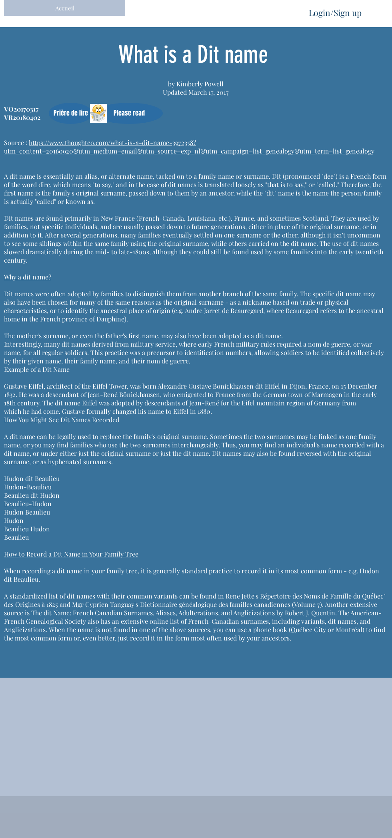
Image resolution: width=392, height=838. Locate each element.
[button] (70, 113)
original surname (101, 193)
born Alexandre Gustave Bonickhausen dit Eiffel (211, 386)
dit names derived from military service (119, 344)
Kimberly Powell (200, 84)
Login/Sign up (335, 12)
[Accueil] (64, 8)
